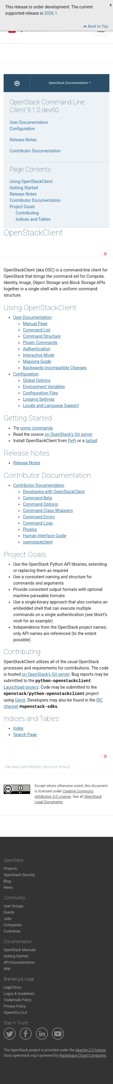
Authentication (36, 348)
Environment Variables (44, 386)
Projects (10, 869)
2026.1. (51, 13)
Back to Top (95, 26)
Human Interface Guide (44, 535)
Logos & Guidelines (19, 994)
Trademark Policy (18, 1000)
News (8, 887)
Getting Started (24, 187)
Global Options (37, 380)
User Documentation (32, 317)
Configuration (26, 374)
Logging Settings (39, 399)
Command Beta (37, 498)
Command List (36, 330)
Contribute (12, 931)
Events (9, 912)
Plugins (30, 529)
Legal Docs (12, 987)
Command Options (40, 504)
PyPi (72, 440)
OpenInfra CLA (15, 1013)
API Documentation (19, 962)
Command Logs (38, 523)
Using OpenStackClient (31, 181)
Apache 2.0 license (90, 1050)
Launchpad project (21, 687)
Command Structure (42, 336)
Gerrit (20, 700)
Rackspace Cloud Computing (83, 1055)
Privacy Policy (15, 1006)
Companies (13, 925)
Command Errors (39, 516)
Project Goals (22, 206)
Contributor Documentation (38, 485)
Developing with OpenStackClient (54, 491)
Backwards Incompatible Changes (55, 367)
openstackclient (38, 542)
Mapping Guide (37, 361)
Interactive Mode (38, 355)
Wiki (7, 969)
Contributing (27, 213)
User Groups (14, 906)
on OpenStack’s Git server (69, 434)
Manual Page (35, 323)
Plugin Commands (40, 342)
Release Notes (26, 462)
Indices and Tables (33, 219)
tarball (91, 440)
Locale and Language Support (51, 405)
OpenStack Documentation (68, 83)
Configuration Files (40, 393)
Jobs (7, 919)
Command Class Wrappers (48, 510)
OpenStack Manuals (20, 950)
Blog (7, 881)
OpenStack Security (19, 875)
